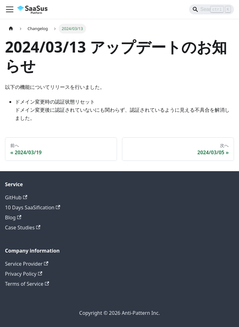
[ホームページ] (11, 28)
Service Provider (26, 263)
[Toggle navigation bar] (9, 9)
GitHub (16, 197)
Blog (13, 217)
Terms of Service (27, 283)
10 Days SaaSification (32, 207)
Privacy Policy (23, 273)
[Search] (211, 9)
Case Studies (22, 227)
